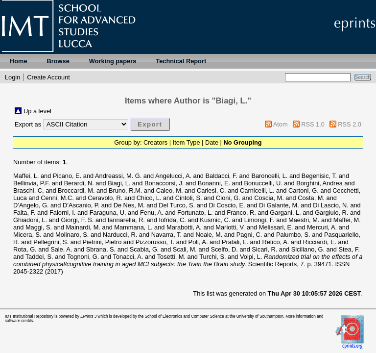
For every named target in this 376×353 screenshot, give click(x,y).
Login (12, 77)
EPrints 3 (88, 316)
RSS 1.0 (313, 124)
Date (211, 142)
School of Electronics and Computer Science (184, 316)
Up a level (37, 111)
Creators (155, 142)
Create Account (48, 77)
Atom (280, 124)
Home (18, 61)
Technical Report (181, 61)
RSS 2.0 (349, 124)
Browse (58, 61)
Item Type (186, 142)
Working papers (112, 61)
